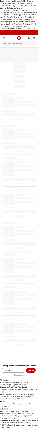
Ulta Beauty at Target (21, 17)
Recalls (25, 394)
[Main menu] (4, 38)
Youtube (24, 420)
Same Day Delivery (25, 413)
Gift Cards (7, 17)
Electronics (14, 12)
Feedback (5, 396)
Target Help (4, 394)
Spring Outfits (10, 22)
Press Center (13, 387)
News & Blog (19, 382)
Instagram (16, 420)
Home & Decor (20, 3)
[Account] (28, 38)
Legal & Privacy (18, 399)
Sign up (31, 370)
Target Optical (13, 19)
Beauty (13, 8)
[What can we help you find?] (19, 43)
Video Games (22, 12)
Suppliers (25, 389)
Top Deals (14, 24)
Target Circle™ (5, 411)
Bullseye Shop (10, 385)
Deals (20, 19)
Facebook (9, 420)
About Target (4, 382)
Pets (12, 17)
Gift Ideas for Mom (20, 1)
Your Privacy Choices (12, 425)
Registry (9, 28)
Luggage (18, 10)
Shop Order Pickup (9, 26)
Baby (9, 8)
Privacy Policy (15, 423)
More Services (11, 418)
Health (6, 10)
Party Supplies (29, 15)
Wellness (11, 10)
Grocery (25, 6)
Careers (12, 382)
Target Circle (22, 28)
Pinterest (3, 420)
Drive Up (8, 416)
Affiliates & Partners (15, 389)
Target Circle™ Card (18, 411)
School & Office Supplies (15, 15)
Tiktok (29, 420)
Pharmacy (16, 404)
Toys (8, 12)
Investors (5, 389)
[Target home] (19, 38)
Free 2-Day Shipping (18, 416)
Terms (34, 420)
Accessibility (13, 396)
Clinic (11, 404)
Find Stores (31, 28)
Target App (8, 413)
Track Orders (18, 394)
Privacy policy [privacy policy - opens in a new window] (19, 375)
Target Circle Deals (24, 24)
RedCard (15, 28)
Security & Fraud (24, 396)
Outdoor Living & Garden (13, 6)
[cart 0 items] (34, 38)
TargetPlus (33, 389)
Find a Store (4, 404)
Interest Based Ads (26, 425)
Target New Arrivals (7, 1)
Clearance (25, 19)
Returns (11, 394)
